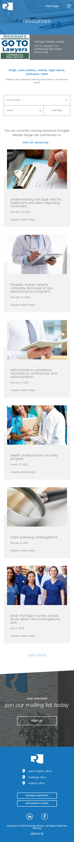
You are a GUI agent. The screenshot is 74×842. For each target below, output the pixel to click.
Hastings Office (37, 777)
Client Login (52, 6)
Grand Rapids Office (40, 771)
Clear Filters (56, 110)
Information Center (37, 803)
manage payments (37, 795)
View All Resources (35, 142)
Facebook (44, 816)
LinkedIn (29, 816)
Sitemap (37, 828)
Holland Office (36, 783)
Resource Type (13, 100)
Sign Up (37, 720)
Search (40, 110)
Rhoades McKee (8, 6)
